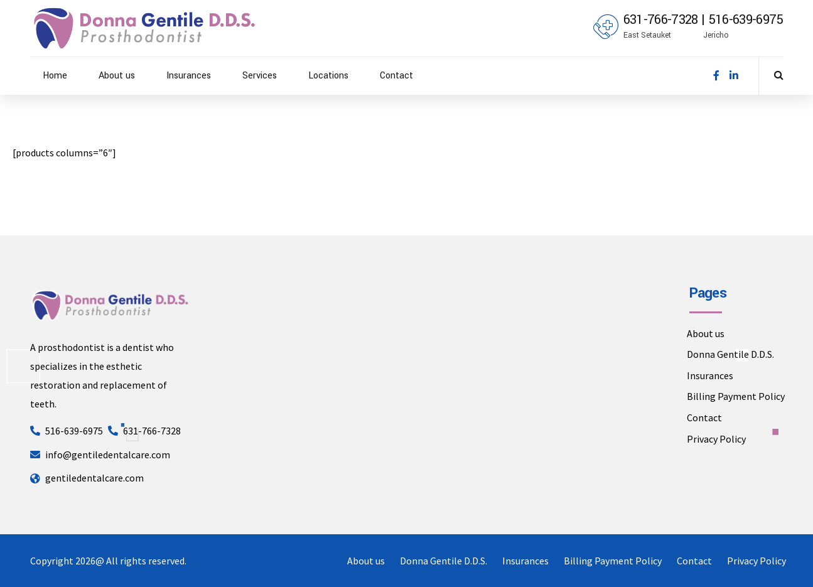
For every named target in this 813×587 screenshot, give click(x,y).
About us (117, 75)
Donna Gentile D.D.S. (730, 354)
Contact (396, 75)
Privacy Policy (716, 439)
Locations (328, 75)
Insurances (188, 75)
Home (55, 75)
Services (259, 75)
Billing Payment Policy (736, 396)
